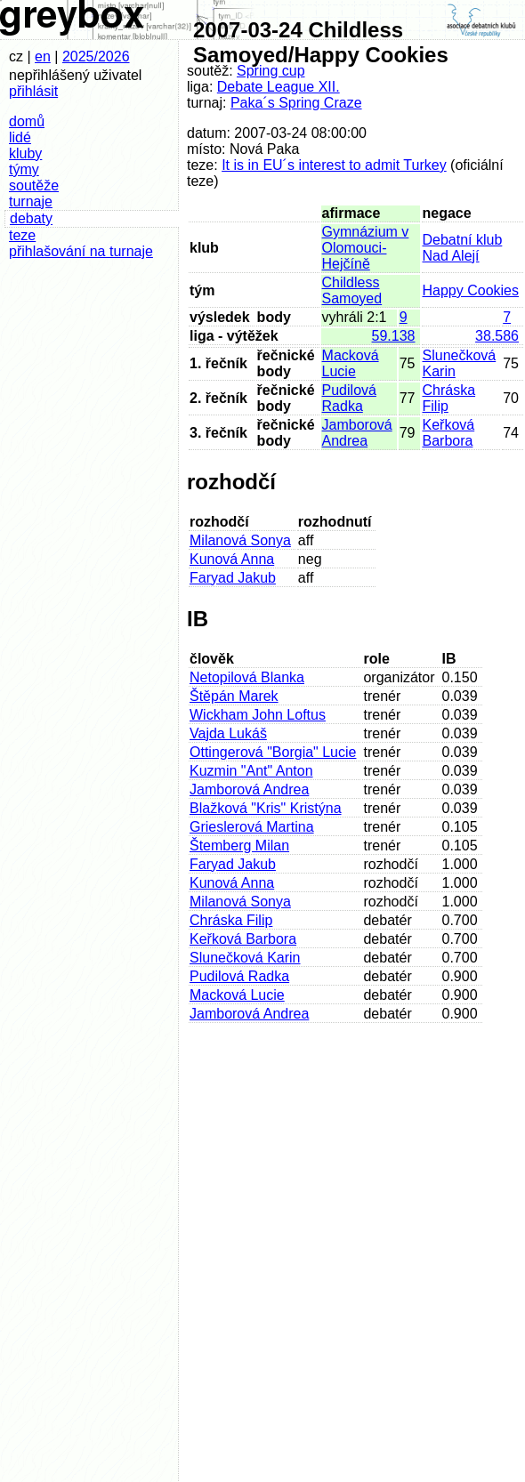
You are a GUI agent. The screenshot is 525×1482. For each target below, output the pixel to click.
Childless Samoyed (352, 290)
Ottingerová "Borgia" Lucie (273, 752)
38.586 (497, 335)
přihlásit (33, 91)
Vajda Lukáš (228, 733)
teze (22, 235)
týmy (24, 169)
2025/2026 (96, 56)
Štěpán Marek (234, 696)
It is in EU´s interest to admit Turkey (334, 165)
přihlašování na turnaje (81, 251)
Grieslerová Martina (252, 826)
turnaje (30, 201)
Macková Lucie (350, 363)
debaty (31, 218)
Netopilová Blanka (247, 677)
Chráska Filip (231, 920)
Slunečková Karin (245, 957)
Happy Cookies (471, 290)
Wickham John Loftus (258, 714)
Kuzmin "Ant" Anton (251, 770)
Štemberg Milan (239, 845)
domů (26, 121)
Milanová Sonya (240, 540)
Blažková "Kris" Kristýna (266, 808)
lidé (20, 137)
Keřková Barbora (449, 432)
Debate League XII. (278, 86)
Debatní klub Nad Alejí (463, 247)
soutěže (34, 185)
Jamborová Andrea (357, 432)
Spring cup (271, 70)
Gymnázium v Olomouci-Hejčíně (365, 247)
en (43, 56)
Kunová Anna (232, 559)
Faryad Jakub (233, 577)
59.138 (394, 335)
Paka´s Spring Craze (296, 102)
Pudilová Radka (349, 398)
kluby (25, 153)
